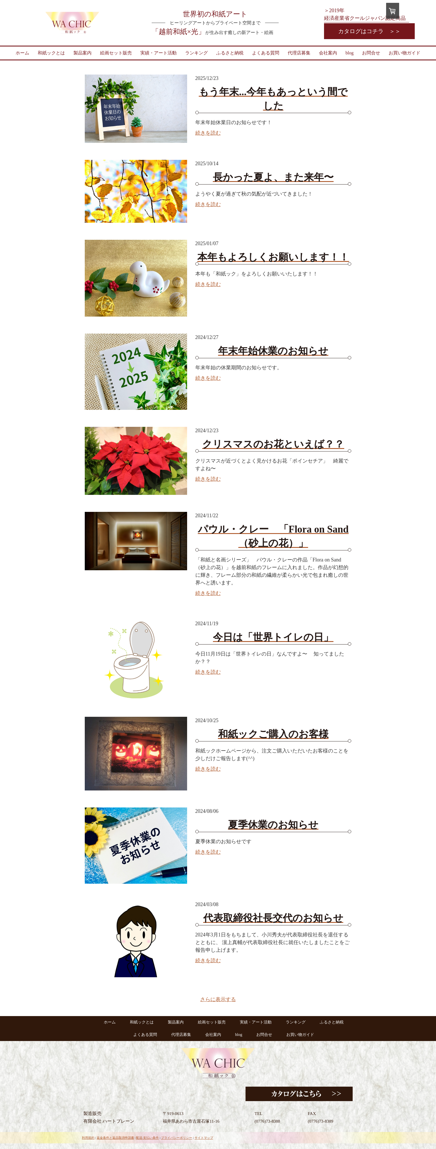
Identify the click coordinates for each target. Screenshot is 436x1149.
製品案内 (82, 52)
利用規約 (88, 1137)
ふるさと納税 (230, 52)
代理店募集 (299, 52)
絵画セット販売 (116, 52)
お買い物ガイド (404, 52)
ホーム (22, 52)
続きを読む (208, 133)
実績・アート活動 (158, 52)
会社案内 (328, 52)
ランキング (196, 52)
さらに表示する (218, 999)
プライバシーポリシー (176, 1137)
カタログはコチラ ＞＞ (369, 31)
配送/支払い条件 (147, 1137)
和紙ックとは (51, 52)
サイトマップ (203, 1137)
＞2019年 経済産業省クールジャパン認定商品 (365, 14)
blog (350, 52)
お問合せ (371, 52)
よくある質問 (265, 52)
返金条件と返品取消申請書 (115, 1137)
